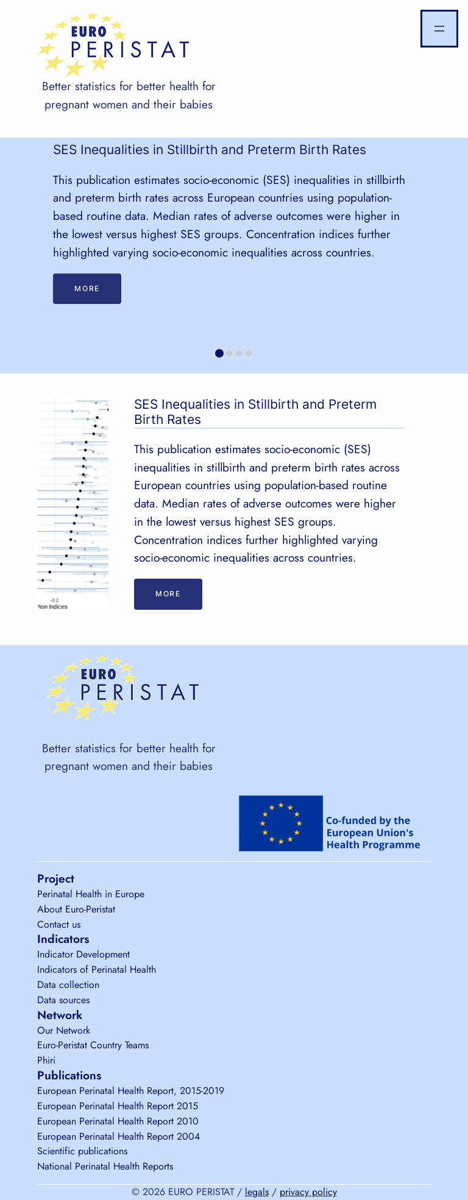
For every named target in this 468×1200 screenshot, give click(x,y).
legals (257, 1192)
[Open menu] (439, 29)
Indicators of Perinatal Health (96, 969)
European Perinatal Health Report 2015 (117, 1106)
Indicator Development (83, 954)
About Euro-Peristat (76, 909)
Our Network (63, 1030)
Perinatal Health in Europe (90, 894)
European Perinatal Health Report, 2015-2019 (130, 1091)
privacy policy (308, 1192)
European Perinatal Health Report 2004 (118, 1136)
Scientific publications (82, 1151)
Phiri (46, 1060)
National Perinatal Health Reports (105, 1166)
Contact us (58, 924)
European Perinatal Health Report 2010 (118, 1121)
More (86, 288)
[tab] (219, 353)
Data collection (68, 985)
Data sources (63, 1000)
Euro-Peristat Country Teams (93, 1045)
